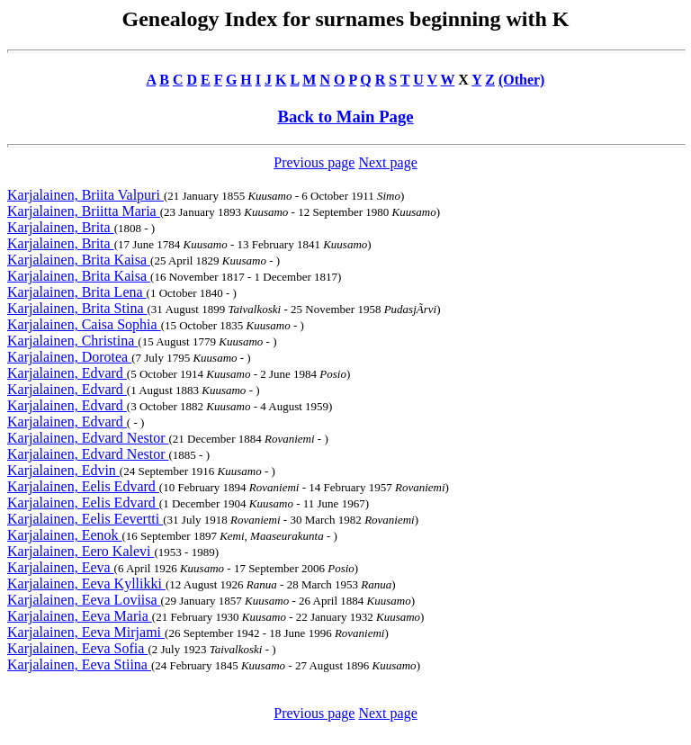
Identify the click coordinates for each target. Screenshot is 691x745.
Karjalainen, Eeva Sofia (77, 648)
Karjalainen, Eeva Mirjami (86, 632)
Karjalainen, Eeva (60, 567)
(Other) (521, 79)
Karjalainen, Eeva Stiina (79, 664)
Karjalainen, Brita (60, 227)
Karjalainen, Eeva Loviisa (84, 599)
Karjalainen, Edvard (67, 373)
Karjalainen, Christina (72, 340)
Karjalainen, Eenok (64, 535)
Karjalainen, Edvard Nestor (87, 437)
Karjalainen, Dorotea (69, 356)
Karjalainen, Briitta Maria (83, 211)
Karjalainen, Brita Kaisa (78, 259)
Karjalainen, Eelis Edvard (83, 486)
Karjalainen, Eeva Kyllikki (86, 583)
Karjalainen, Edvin (63, 470)
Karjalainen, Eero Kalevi (80, 551)
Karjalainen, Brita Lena (77, 292)
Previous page (314, 162)
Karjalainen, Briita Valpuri (85, 194)
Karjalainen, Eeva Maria (79, 616)
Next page (387, 162)
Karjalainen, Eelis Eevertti (85, 518)
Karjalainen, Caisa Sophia (84, 324)
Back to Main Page (345, 116)
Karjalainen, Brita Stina (77, 308)
